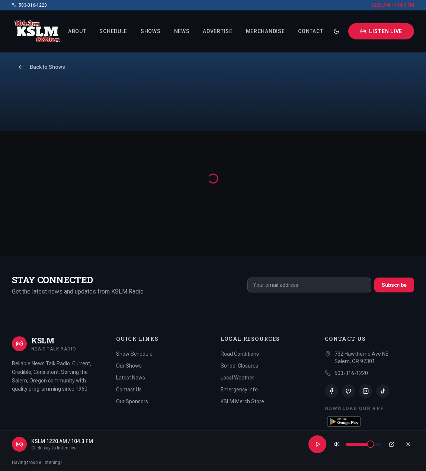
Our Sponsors (132, 401)
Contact (310, 31)
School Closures (239, 366)
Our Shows (129, 366)
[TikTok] (383, 391)
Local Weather (237, 378)
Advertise (217, 31)
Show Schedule (134, 354)
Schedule (113, 31)
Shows (151, 31)
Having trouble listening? (37, 462)
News (182, 31)
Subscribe (394, 285)
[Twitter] (348, 391)
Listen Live (381, 31)
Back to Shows (41, 67)
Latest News (130, 378)
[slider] (370, 444)
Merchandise (265, 31)
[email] (309, 285)
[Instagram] (365, 391)
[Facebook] (331, 391)
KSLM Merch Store (242, 401)
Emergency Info (239, 389)
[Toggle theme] (336, 31)
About (77, 31)
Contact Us (129, 389)
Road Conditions (240, 354)
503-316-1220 (29, 5)
